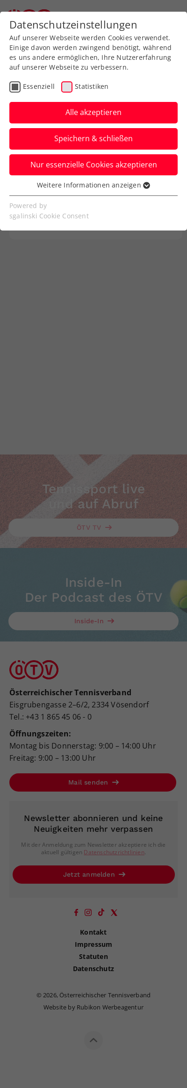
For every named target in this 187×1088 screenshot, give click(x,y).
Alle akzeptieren (93, 112)
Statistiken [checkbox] (91, 86)
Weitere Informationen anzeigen (93, 184)
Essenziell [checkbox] (39, 86)
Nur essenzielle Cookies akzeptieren (93, 164)
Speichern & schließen (93, 138)
